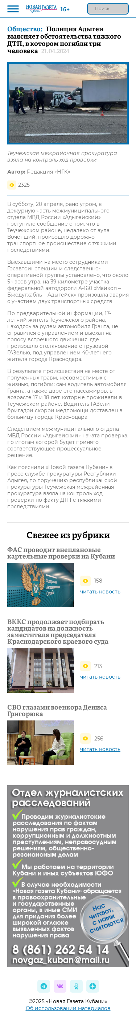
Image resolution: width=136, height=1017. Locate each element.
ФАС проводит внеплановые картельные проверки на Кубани (61, 552)
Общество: (25, 28)
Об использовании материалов (68, 1008)
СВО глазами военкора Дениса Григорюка (57, 710)
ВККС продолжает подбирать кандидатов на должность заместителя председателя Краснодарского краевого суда (57, 631)
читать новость (100, 591)
